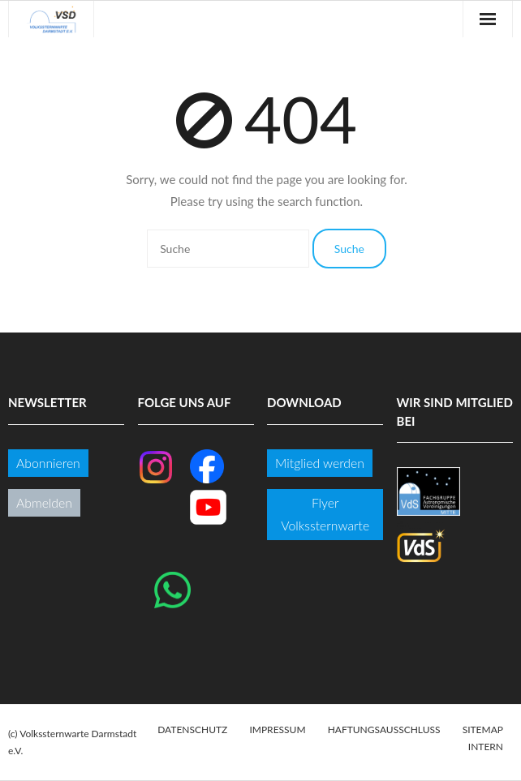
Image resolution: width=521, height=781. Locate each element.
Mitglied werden (319, 462)
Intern (485, 746)
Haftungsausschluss (384, 729)
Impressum (277, 729)
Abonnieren (48, 462)
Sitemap (483, 729)
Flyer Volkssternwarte (325, 514)
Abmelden (44, 502)
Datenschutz (192, 729)
